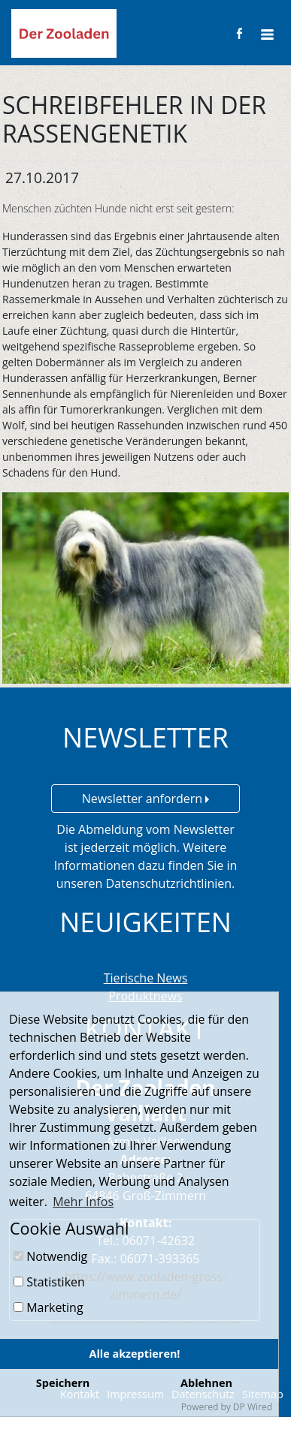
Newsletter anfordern (146, 798)
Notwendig (50, 1256)
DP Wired (252, 1406)
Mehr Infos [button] (83, 1201)
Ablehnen (206, 1383)
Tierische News (146, 978)
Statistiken (49, 1282)
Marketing (48, 1307)
